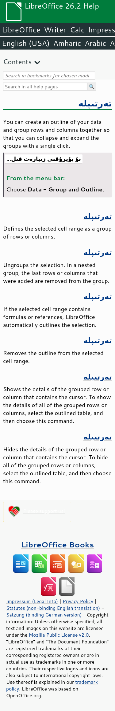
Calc (77, 29)
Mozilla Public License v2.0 (59, 634)
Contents (17, 61)
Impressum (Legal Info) (32, 601)
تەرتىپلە (95, 103)
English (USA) (26, 43)
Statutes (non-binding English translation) (53, 608)
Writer (55, 29)
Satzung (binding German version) (44, 614)
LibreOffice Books (57, 544)
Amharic (67, 43)
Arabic (95, 43)
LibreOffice (21, 29)
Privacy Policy (78, 601)
